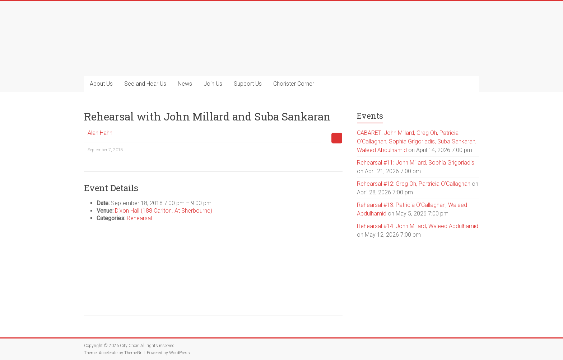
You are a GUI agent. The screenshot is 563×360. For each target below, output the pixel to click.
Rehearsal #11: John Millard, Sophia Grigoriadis (415, 162)
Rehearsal (139, 218)
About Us (101, 83)
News (185, 83)
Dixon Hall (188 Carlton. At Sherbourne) (163, 210)
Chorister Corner (293, 83)
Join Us (213, 83)
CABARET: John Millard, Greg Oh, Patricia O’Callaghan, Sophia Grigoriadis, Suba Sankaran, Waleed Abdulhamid (416, 141)
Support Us (248, 83)
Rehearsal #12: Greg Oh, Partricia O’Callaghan (413, 183)
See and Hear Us (145, 83)
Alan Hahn (100, 132)
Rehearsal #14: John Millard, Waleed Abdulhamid (417, 226)
